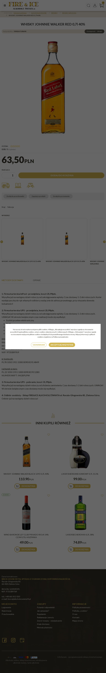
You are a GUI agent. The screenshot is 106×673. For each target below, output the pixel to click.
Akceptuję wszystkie (62, 345)
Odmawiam (39, 345)
